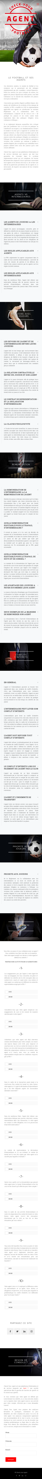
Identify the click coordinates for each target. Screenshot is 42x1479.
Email (21, 1452)
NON (10, 997)
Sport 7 (25, 1388)
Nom (21, 1434)
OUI (10, 992)
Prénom (21, 1443)
